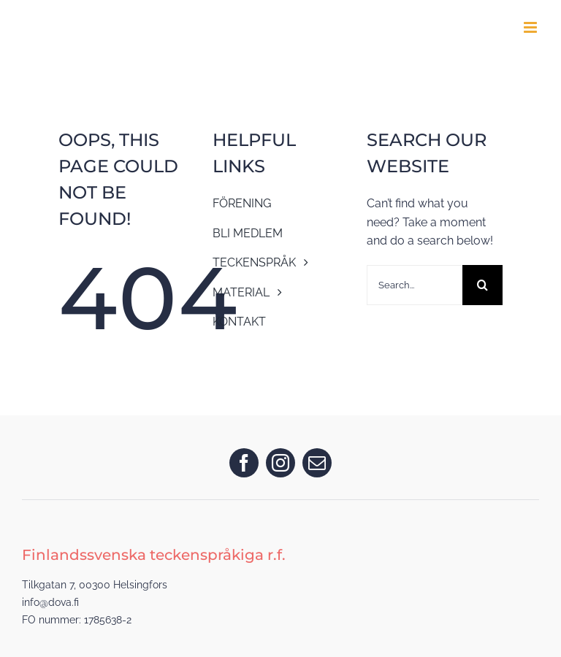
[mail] (317, 462)
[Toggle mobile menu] (531, 27)
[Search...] (415, 285)
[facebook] (244, 462)
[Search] (482, 285)
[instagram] (280, 462)
